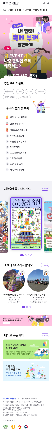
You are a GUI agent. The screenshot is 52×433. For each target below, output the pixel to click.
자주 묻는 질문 (38, 405)
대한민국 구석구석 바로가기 (11, 3)
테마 (45, 10)
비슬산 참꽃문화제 (18, 141)
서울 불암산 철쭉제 (18, 117)
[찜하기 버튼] (43, 2)
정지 (47, 19)
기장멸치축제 (16, 158)
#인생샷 (41, 91)
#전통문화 (24, 97)
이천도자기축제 (17, 136)
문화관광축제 (14, 10)
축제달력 (37, 10)
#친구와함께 (10, 97)
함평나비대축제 (17, 123)
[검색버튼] (47, 2)
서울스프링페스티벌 (18, 130)
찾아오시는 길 (26, 405)
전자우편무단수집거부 (11, 405)
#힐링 (29, 91)
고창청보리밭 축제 (18, 152)
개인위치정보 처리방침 (11, 402)
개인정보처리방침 (9, 398)
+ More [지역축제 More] (45, 189)
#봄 (20, 91)
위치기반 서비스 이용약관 (27, 398)
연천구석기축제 (17, 169)
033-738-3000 (14, 410)
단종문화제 (15, 147)
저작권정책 (26, 402)
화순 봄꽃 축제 (16, 164)
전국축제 (26, 10)
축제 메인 (4, 10)
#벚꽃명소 (9, 91)
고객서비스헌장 (37, 402)
